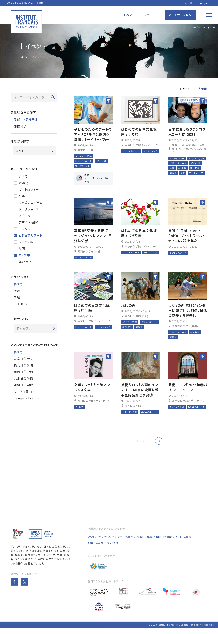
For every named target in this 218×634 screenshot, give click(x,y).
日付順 (184, 88)
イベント (211, 27)
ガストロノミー (29, 189)
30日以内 (20, 304)
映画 (22, 248)
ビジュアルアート (30, 235)
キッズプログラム (31, 202)
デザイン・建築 (29, 222)
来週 (17, 297)
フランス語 (26, 242)
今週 (17, 291)
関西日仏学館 (23, 372)
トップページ (198, 27)
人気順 (202, 88)
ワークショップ (29, 209)
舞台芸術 (25, 261)
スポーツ (25, 216)
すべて (23, 176)
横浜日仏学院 (23, 365)
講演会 (23, 183)
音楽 (22, 196)
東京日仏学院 (23, 359)
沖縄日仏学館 (23, 385)
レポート (150, 15)
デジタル (25, 229)
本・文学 (24, 255)
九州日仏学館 (23, 378)
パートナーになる (180, 15)
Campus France (27, 398)
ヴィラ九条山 (23, 391)
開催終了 (20, 126)
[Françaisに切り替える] (204, 3)
